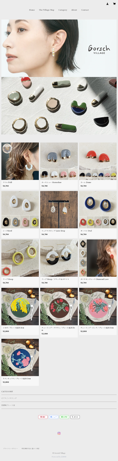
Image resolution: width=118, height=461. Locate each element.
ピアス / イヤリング (9, 398)
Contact (85, 10)
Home (32, 10)
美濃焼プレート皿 (8, 405)
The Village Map (46, 10)
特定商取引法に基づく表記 (30, 448)
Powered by (59, 457)
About (74, 10)
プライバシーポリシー (10, 448)
